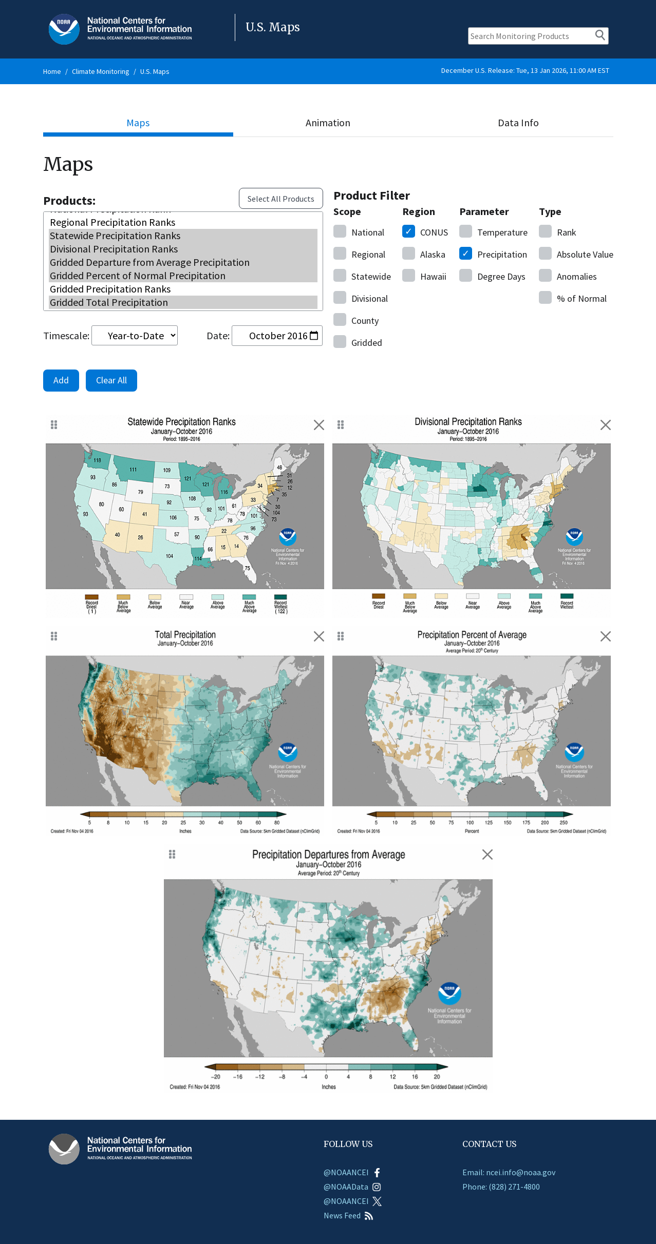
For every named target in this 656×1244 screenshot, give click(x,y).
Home (52, 71)
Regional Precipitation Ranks (183, 221)
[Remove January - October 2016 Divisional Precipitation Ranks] (605, 425)
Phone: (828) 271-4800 (501, 1186)
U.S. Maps (155, 71)
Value (576, 253)
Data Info (518, 122)
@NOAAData (352, 1186)
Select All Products (281, 198)
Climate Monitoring (100, 71)
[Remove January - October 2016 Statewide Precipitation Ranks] (319, 425)
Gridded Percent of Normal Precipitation (183, 274)
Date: (218, 335)
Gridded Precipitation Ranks (183, 288)
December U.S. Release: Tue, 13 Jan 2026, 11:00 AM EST (525, 70)
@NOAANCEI (353, 1172)
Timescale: (66, 335)
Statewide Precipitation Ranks (183, 234)
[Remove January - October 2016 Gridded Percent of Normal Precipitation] (605, 636)
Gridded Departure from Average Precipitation (183, 261)
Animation (328, 122)
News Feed (348, 1215)
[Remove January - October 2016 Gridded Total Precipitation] (319, 636)
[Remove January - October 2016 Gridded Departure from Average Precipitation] (487, 854)
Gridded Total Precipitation (183, 301)
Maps (137, 122)
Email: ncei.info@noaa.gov (508, 1172)
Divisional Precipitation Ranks (183, 248)
